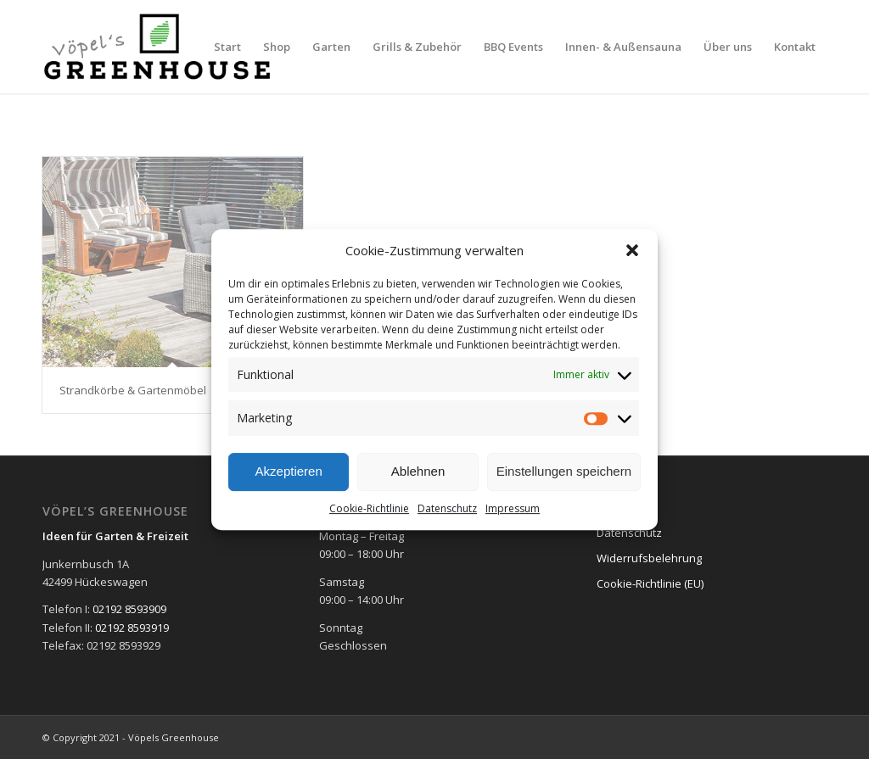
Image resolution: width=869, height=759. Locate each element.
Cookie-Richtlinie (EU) (650, 583)
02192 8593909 (129, 609)
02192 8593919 (132, 627)
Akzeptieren (288, 471)
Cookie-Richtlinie (369, 508)
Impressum (512, 508)
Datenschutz (447, 508)
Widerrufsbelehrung (649, 558)
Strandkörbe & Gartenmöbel (132, 390)
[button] (632, 250)
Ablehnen (418, 471)
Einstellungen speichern (563, 471)
